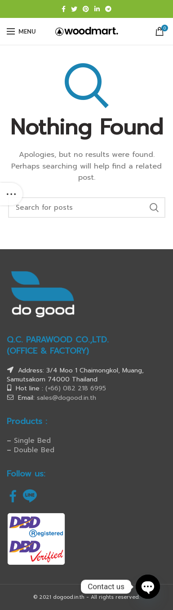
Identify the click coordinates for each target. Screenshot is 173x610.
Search (154, 207)
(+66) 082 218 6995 (75, 388)
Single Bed (32, 441)
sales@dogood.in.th (66, 397)
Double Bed (34, 450)
